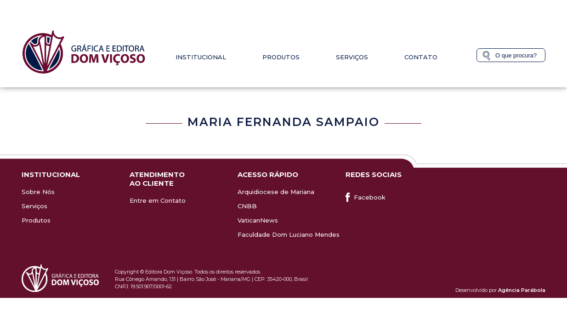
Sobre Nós (38, 191)
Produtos (281, 57)
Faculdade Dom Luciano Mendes (289, 234)
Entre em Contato (158, 200)
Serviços (352, 57)
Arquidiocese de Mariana (276, 191)
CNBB (247, 206)
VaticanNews (258, 220)
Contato (420, 57)
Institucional (201, 57)
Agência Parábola (521, 290)
